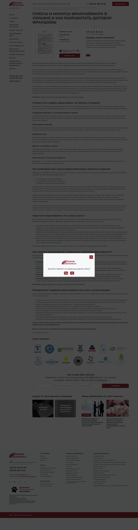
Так (66, 273)
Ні (72, 273)
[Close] (91, 257)
